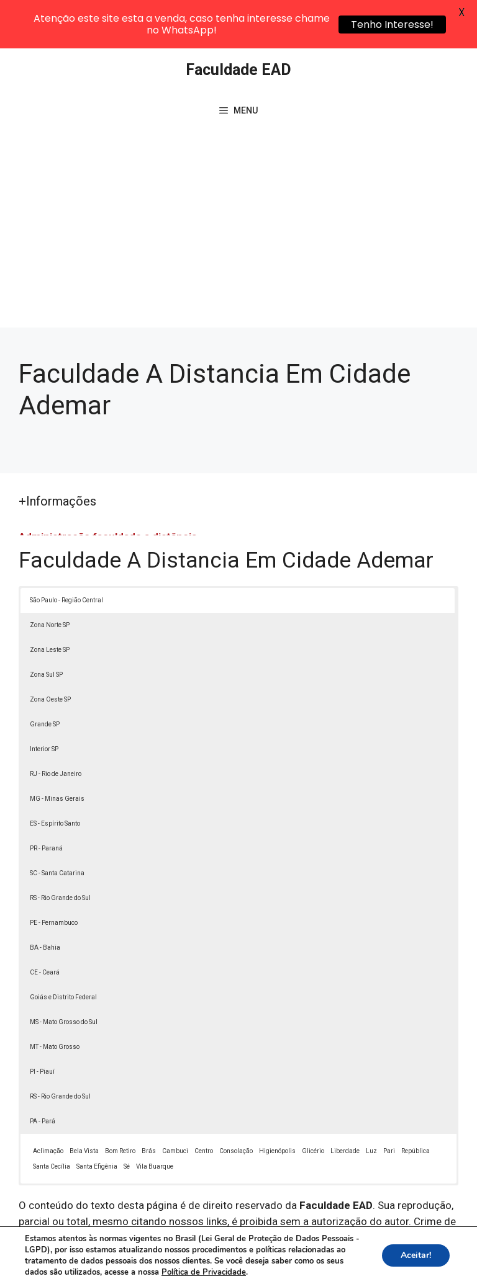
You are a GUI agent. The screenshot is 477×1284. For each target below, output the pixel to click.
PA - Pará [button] (42, 1074)
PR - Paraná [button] (46, 801)
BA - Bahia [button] (45, 901)
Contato (251, 1266)
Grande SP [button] (45, 677)
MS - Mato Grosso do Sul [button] (64, 975)
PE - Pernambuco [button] (54, 876)
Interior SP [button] (44, 702)
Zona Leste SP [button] (50, 603)
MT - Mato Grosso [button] (55, 1000)
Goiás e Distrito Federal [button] (63, 950)
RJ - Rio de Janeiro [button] (55, 727)
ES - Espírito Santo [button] (55, 777)
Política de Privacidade (355, 1252)
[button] (441, 1248)
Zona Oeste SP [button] (50, 652)
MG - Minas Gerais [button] (57, 752)
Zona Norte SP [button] (50, 578)
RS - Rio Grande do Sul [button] (60, 851)
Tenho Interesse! (392, 24)
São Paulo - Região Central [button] (66, 553)
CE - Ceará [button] (45, 925)
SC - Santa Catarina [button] (57, 826)
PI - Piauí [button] (42, 1025)
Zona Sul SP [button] (46, 628)
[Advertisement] (238, 188)
